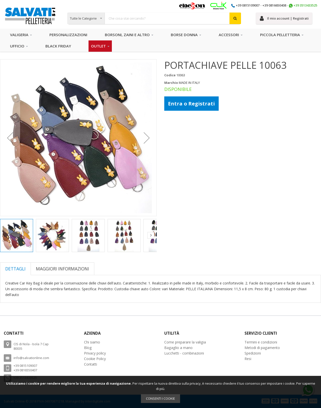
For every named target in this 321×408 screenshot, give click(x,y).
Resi (248, 358)
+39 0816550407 (25, 370)
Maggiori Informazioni (62, 269)
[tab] (15, 268)
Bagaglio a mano (178, 347)
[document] (160, 392)
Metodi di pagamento (262, 347)
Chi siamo (92, 342)
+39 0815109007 (248, 5)
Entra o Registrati (191, 103)
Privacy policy (95, 353)
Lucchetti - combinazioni (184, 353)
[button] (10, 137)
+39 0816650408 (274, 5)
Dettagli (15, 269)
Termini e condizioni (261, 342)
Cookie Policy (95, 358)
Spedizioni (253, 353)
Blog (88, 347)
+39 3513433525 (305, 5)
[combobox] (154, 18)
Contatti (90, 364)
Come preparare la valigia (185, 342)
